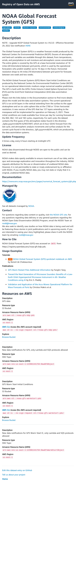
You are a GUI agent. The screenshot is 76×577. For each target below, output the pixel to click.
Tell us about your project (13, 474)
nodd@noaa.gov (9, 223)
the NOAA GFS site (58, 214)
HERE (28, 45)
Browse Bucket (8, 337)
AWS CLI (6, 327)
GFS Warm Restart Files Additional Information (29, 270)
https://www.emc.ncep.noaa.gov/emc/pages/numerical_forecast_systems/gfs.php (39, 181)
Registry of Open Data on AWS (21, 4)
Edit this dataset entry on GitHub (17, 470)
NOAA (31, 206)
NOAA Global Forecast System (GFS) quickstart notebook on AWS (42, 259)
